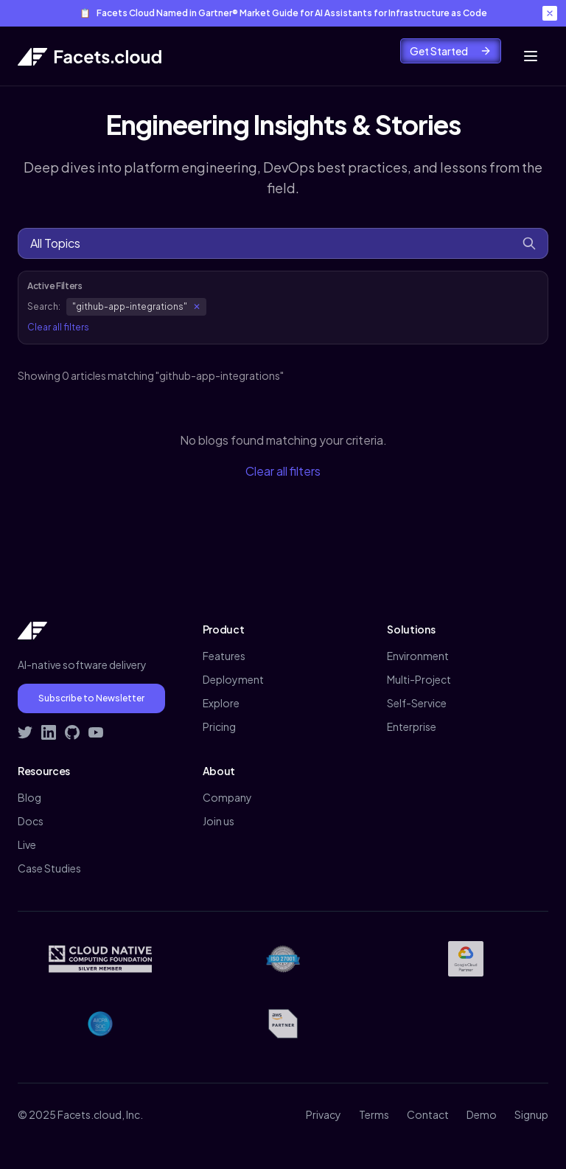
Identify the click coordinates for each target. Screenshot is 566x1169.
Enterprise (411, 726)
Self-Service (417, 703)
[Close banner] (549, 13)
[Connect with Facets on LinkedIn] (48, 732)
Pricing (219, 726)
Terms (374, 1114)
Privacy (323, 1114)
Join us (218, 821)
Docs (30, 821)
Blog (29, 797)
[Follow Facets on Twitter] (25, 732)
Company (227, 797)
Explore (221, 703)
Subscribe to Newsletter (91, 698)
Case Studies (49, 868)
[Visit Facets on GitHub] (72, 732)
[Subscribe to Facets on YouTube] (95, 732)
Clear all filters (58, 327)
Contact (428, 1114)
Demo (482, 1114)
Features (224, 655)
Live (27, 844)
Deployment (233, 679)
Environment (418, 655)
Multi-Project (419, 679)
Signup (531, 1114)
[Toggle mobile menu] (530, 56)
